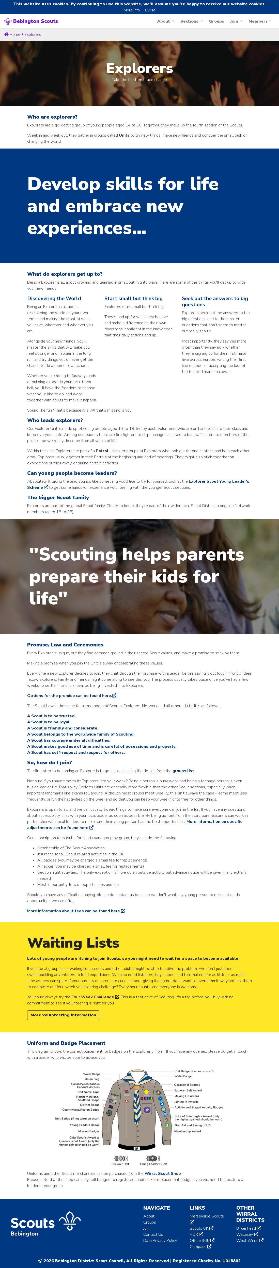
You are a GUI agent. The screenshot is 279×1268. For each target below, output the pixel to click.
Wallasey (247, 1234)
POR (196, 1234)
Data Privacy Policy (160, 1240)
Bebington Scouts (31, 21)
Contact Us (153, 1234)
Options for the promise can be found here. (71, 695)
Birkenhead (248, 1228)
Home (12, 34)
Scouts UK (201, 1228)
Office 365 (202, 1240)
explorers (32, 34)
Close (150, 10)
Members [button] (258, 21)
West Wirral (250, 1240)
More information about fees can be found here (76, 911)
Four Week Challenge (95, 997)
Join (146, 1228)
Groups (216, 21)
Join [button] (234, 21)
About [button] (164, 21)
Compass (200, 1246)
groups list (183, 771)
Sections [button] (190, 21)
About (148, 1216)
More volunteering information (63, 1015)
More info (131, 10)
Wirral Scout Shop (163, 1173)
